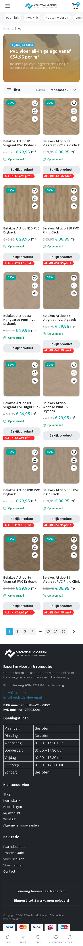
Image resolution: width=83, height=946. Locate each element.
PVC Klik (32, 18)
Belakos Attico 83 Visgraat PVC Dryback (59, 318)
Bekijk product (21, 170)
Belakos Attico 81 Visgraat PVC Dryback (20, 143)
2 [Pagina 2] (17, 631)
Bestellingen (12, 807)
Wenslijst (10, 819)
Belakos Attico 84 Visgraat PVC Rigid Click (61, 580)
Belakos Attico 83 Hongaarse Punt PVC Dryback (19, 320)
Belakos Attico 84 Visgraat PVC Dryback (20, 580)
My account (11, 813)
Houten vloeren (57, 18)
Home (6, 28)
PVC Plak (12, 18)
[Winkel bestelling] (62, 90)
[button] (35, 103)
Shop (7, 794)
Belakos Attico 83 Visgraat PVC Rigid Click (21, 405)
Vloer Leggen (13, 865)
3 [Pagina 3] (25, 631)
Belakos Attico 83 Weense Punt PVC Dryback (56, 407)
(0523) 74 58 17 (14, 693)
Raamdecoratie (14, 847)
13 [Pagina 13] (48, 631)
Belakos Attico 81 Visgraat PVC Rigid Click (61, 143)
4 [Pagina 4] (33, 631)
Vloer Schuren (13, 859)
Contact (9, 872)
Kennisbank (11, 801)
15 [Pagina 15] (64, 631)
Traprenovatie (13, 853)
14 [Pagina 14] (56, 631)
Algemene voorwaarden (21, 825)
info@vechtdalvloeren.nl (22, 697)
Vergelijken (35, 111)
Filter (13, 89)
